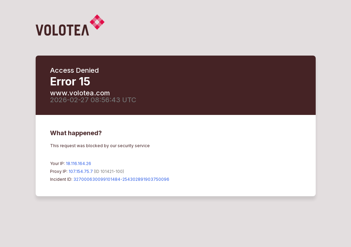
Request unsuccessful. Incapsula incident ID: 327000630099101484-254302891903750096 (175, 123)
